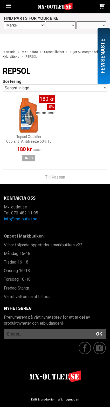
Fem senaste (103, 56)
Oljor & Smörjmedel (84, 52)
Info (29, 158)
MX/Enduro (30, 52)
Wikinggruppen (68, 399)
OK (99, 334)
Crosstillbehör (54, 52)
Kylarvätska (11, 56)
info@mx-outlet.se (20, 218)
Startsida (9, 52)
